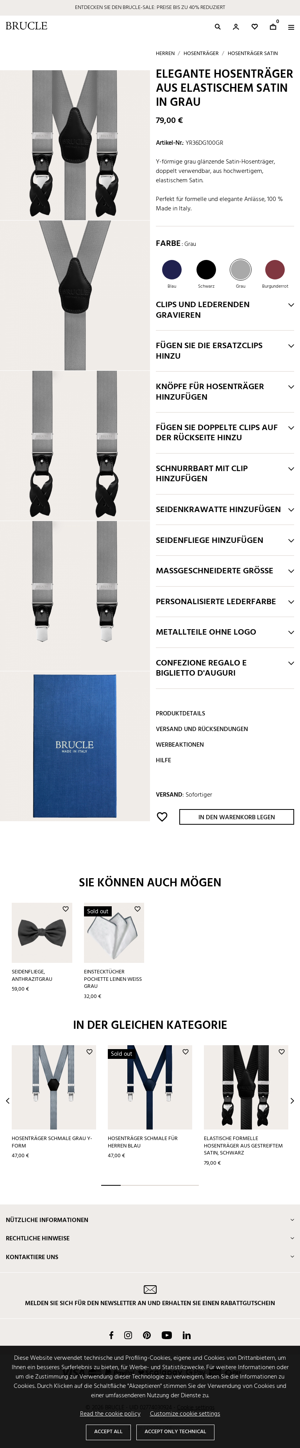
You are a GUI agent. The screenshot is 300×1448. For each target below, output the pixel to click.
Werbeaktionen (180, 745)
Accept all (108, 1431)
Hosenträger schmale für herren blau (143, 1142)
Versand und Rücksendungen (202, 729)
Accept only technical (175, 1431)
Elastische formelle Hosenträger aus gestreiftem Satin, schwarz (243, 1146)
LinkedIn (187, 1335)
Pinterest (147, 1335)
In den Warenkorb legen (236, 818)
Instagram (128, 1335)
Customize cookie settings (185, 1414)
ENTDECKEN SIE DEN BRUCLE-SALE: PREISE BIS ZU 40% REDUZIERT (150, 7)
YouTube (167, 1335)
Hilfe (163, 761)
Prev (7, 1101)
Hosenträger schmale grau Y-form (52, 1142)
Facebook (111, 1335)
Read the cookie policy (110, 1414)
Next (292, 1101)
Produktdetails (180, 714)
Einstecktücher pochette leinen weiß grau (113, 979)
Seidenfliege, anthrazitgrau (32, 976)
